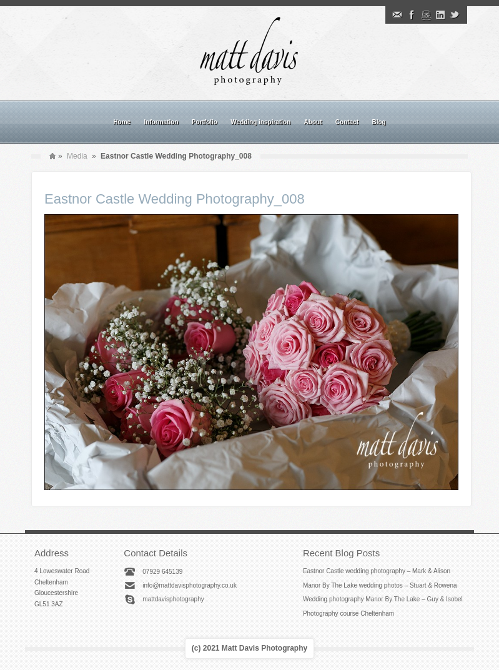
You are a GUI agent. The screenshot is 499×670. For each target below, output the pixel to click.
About (313, 122)
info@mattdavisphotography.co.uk (189, 585)
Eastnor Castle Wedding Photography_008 (174, 199)
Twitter (454, 15)
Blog (378, 122)
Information (161, 122)
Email (397, 15)
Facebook (411, 15)
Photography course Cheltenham (348, 613)
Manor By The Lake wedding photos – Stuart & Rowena (380, 585)
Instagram (426, 15)
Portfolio (204, 122)
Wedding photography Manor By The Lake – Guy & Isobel (383, 599)
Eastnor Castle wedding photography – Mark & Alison (376, 571)
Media (77, 156)
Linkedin (440, 15)
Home (122, 122)
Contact (346, 122)
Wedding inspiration (260, 122)
